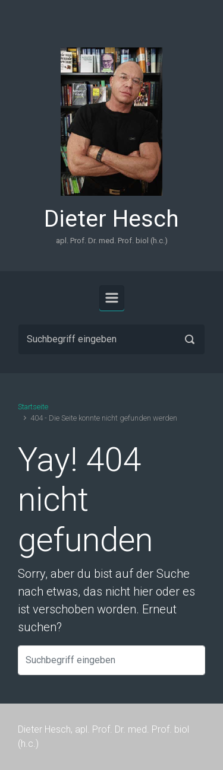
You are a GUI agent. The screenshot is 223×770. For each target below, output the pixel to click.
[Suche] (111, 339)
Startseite (33, 406)
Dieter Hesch (111, 219)
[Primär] (111, 297)
